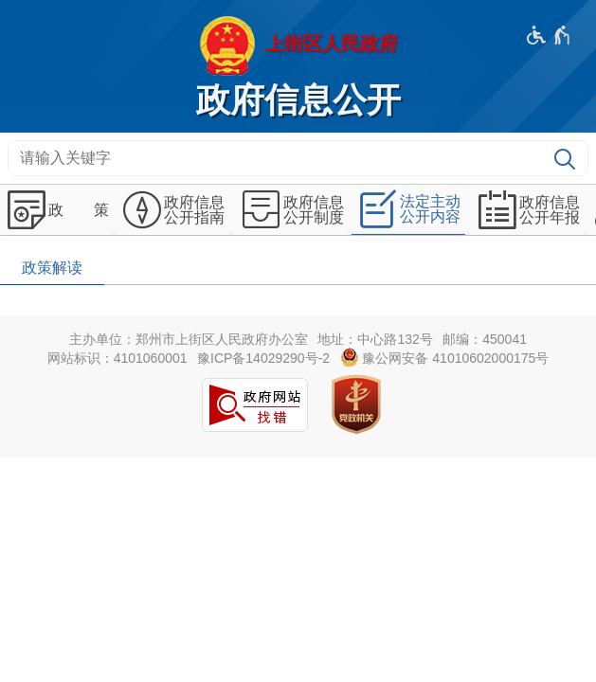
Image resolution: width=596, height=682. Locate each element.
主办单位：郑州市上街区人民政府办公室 (188, 339)
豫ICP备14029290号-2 (263, 358)
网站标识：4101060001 (117, 358)
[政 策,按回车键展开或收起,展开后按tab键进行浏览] (56, 210)
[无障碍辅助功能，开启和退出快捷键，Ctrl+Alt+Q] (549, 35)
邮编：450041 (484, 339)
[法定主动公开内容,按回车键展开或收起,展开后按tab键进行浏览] (408, 210)
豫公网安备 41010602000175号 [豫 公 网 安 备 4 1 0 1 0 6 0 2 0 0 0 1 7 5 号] (445, 357)
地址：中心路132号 (374, 339)
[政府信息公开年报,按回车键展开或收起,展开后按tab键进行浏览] (527, 210)
